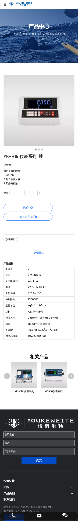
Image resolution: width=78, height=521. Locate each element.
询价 (28, 208)
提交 (39, 460)
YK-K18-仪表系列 (24, 391)
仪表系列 (11, 239)
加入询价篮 (28, 217)
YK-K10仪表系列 (54, 391)
